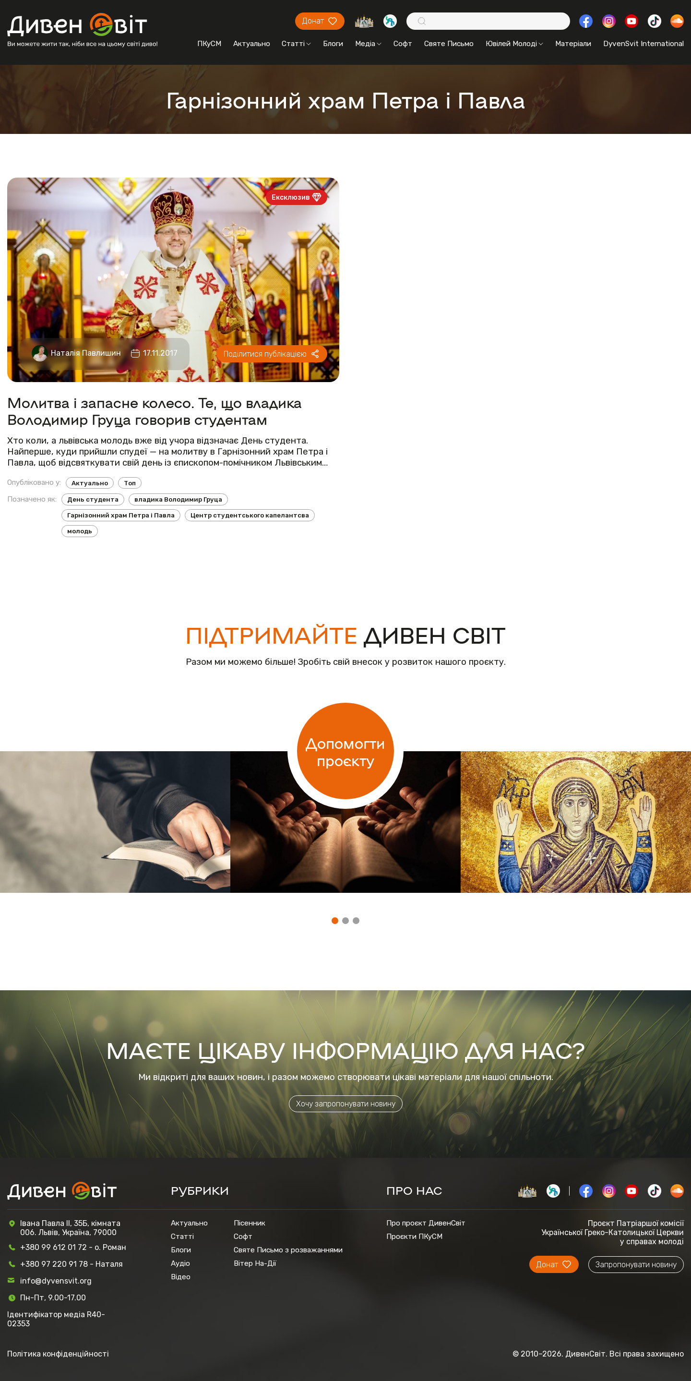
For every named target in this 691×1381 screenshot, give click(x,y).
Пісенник (249, 1223)
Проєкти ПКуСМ (414, 1236)
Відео (181, 1277)
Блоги (333, 43)
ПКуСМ (209, 43)
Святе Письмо (449, 43)
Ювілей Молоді (514, 43)
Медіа (368, 43)
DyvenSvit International (643, 43)
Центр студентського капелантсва (250, 515)
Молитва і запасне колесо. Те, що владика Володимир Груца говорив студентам (154, 410)
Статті (296, 43)
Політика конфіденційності (58, 1353)
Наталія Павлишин (86, 353)
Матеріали (573, 43)
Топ (130, 483)
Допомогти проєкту (345, 751)
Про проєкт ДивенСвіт (425, 1223)
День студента (93, 499)
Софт (402, 43)
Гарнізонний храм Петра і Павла (121, 515)
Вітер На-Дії (255, 1263)
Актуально (251, 43)
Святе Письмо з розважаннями (288, 1250)
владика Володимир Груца (178, 499)
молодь (79, 531)
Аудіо (180, 1263)
